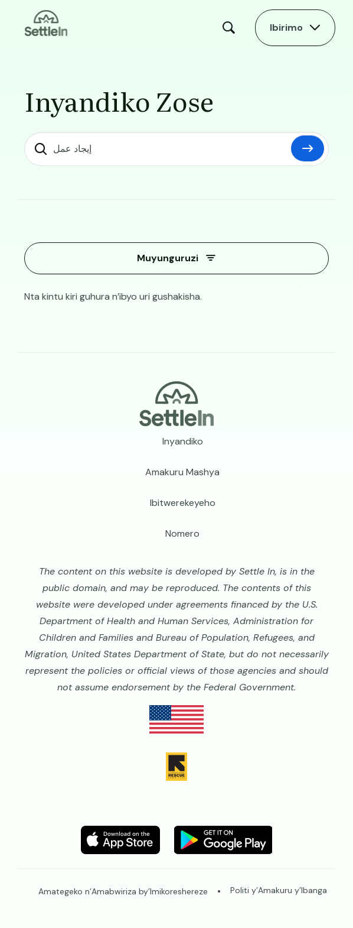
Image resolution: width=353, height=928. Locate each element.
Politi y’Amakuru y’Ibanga (278, 890)
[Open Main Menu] (295, 27)
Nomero (182, 533)
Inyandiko (182, 441)
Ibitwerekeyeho (182, 503)
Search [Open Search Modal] (231, 28)
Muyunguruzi (167, 258)
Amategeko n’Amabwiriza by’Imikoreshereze (123, 891)
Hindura (307, 148)
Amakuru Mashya (182, 472)
